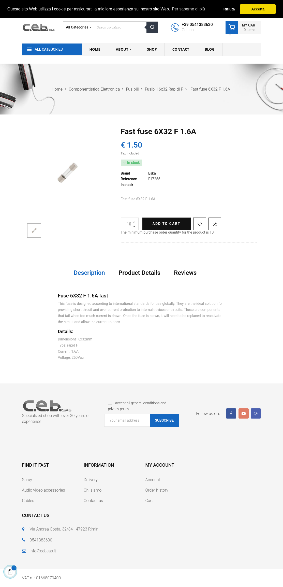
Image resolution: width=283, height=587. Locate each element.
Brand (125, 173)
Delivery (91, 479)
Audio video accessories (43, 490)
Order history (156, 490)
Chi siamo (92, 490)
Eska (152, 173)
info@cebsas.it (43, 551)
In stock (127, 185)
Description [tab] (89, 272)
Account (152, 479)
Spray (27, 479)
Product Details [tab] (139, 272)
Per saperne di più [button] (188, 9)
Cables (28, 500)
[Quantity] (130, 224)
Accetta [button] (257, 9)
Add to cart (167, 224)
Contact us (93, 500)
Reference (129, 179)
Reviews (185, 272)
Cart (149, 500)
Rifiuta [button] (229, 9)
